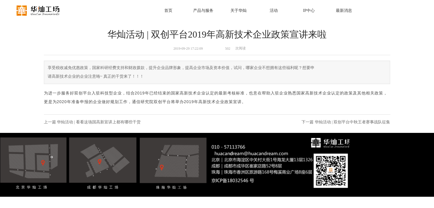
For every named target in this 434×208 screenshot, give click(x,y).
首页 (168, 10)
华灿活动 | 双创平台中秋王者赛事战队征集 (352, 122)
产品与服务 (203, 10)
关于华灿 (238, 10)
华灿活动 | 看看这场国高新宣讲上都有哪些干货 (99, 122)
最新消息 (344, 10)
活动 (274, 10)
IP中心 (308, 10)
